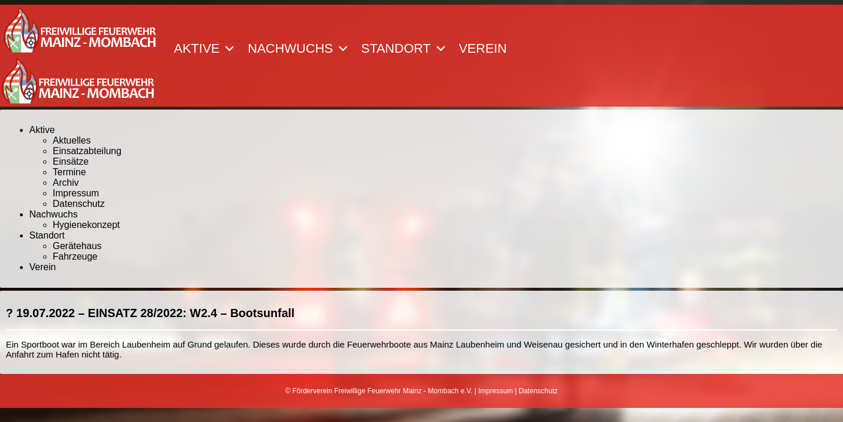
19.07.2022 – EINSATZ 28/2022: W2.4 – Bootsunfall (155, 313)
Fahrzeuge (75, 256)
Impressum (76, 193)
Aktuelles (72, 140)
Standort (404, 49)
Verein (483, 49)
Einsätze (70, 161)
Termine (69, 172)
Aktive (205, 49)
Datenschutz (79, 204)
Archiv (65, 183)
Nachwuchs (298, 49)
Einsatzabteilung (87, 151)
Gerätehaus (77, 246)
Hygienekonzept (86, 225)
